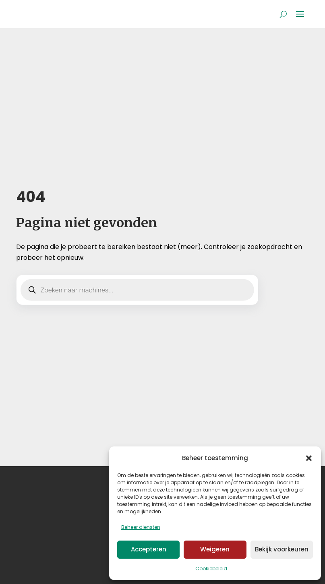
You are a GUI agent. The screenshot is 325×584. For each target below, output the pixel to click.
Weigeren (215, 549)
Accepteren (148, 549)
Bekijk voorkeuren (281, 549)
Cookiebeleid (211, 568)
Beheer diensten (140, 527)
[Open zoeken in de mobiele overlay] (137, 290)
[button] (309, 458)
